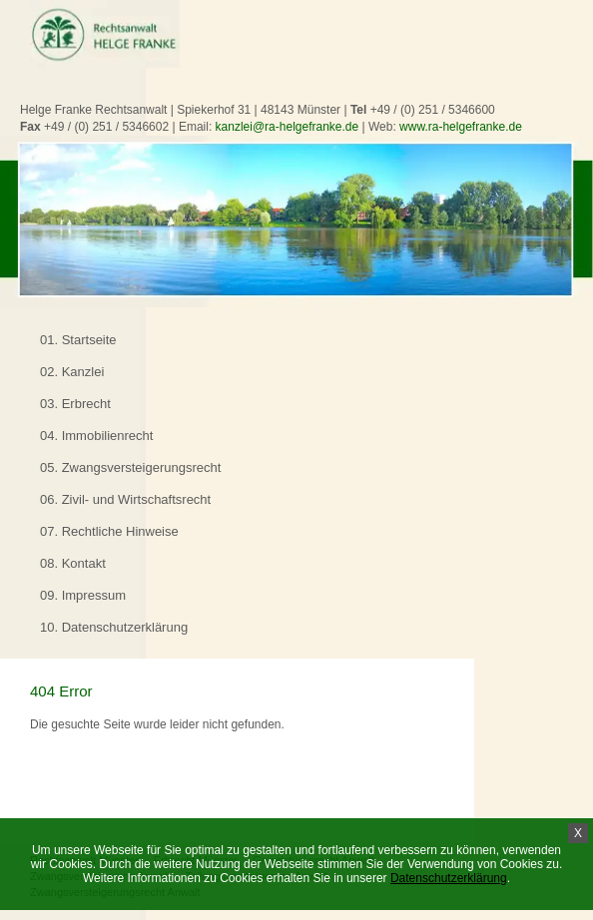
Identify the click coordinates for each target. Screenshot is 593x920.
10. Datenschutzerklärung (114, 627)
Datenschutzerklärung (448, 878)
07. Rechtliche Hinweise (109, 531)
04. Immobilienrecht (96, 435)
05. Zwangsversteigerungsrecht (130, 467)
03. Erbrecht (75, 403)
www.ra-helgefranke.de (460, 127)
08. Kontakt (73, 563)
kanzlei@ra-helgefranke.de (287, 127)
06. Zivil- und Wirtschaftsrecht (125, 499)
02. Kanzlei (72, 371)
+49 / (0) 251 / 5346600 (432, 110)
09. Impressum (83, 595)
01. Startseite (78, 339)
